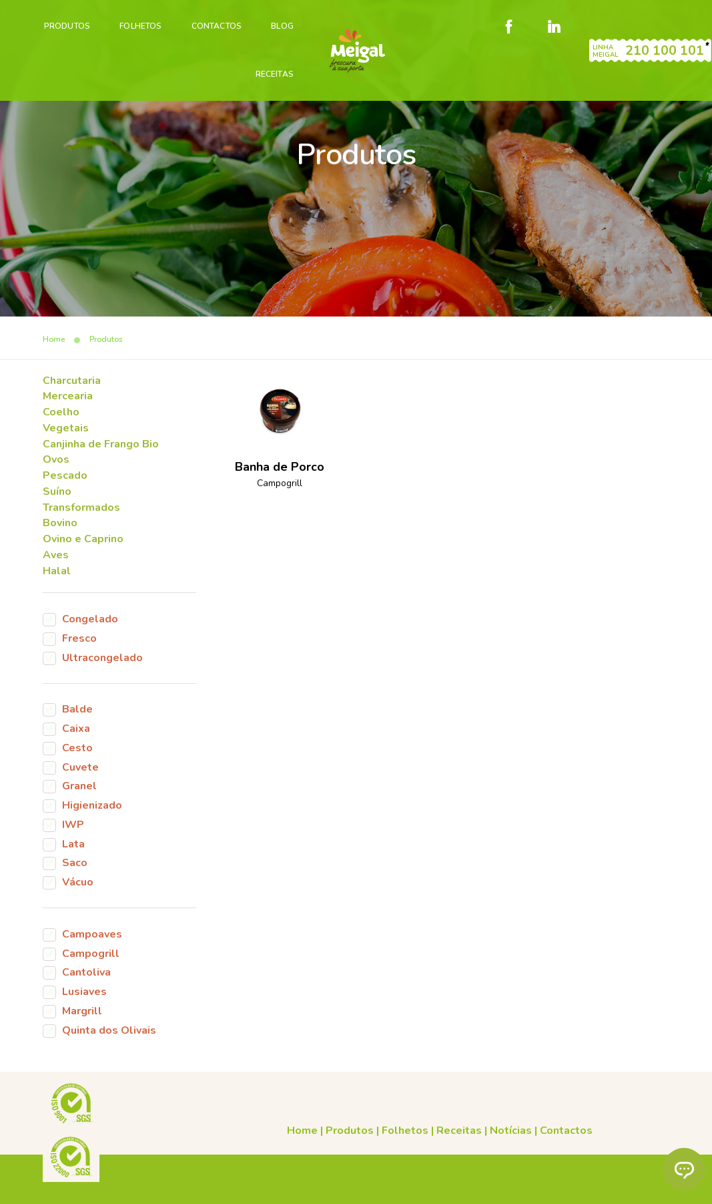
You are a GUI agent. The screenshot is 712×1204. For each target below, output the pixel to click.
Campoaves (92, 943)
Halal (57, 577)
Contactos (216, 24)
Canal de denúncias (294, 1185)
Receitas (274, 72)
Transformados (81, 513)
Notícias (427, 1113)
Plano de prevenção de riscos (500, 1185)
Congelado (90, 626)
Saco (74, 872)
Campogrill (90, 963)
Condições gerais (442, 1169)
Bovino (60, 529)
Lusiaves (84, 1001)
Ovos (56, 465)
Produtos (266, 1113)
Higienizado (92, 814)
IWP (73, 833)
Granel (79, 794)
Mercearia (68, 401)
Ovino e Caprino (83, 545)
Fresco (79, 645)
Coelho (61, 417)
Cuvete (80, 775)
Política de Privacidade (194, 1185)
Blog (281, 24)
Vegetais (66, 433)
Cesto (77, 756)
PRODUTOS (66, 24)
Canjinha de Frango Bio (101, 449)
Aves (56, 561)
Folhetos (140, 24)
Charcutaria (72, 385)
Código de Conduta (385, 1185)
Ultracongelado (102, 665)
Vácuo (77, 891)
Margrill (82, 1021)
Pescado (65, 481)
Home (218, 1113)
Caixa (76, 736)
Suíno (57, 497)
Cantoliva (86, 982)
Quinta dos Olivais (109, 1040)
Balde (77, 717)
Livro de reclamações (576, 1169)
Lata (73, 852)
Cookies (505, 1169)
